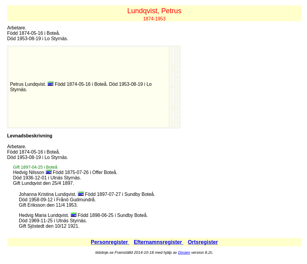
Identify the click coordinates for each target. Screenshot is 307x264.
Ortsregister (203, 242)
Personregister (110, 242)
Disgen (184, 252)
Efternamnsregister (158, 242)
